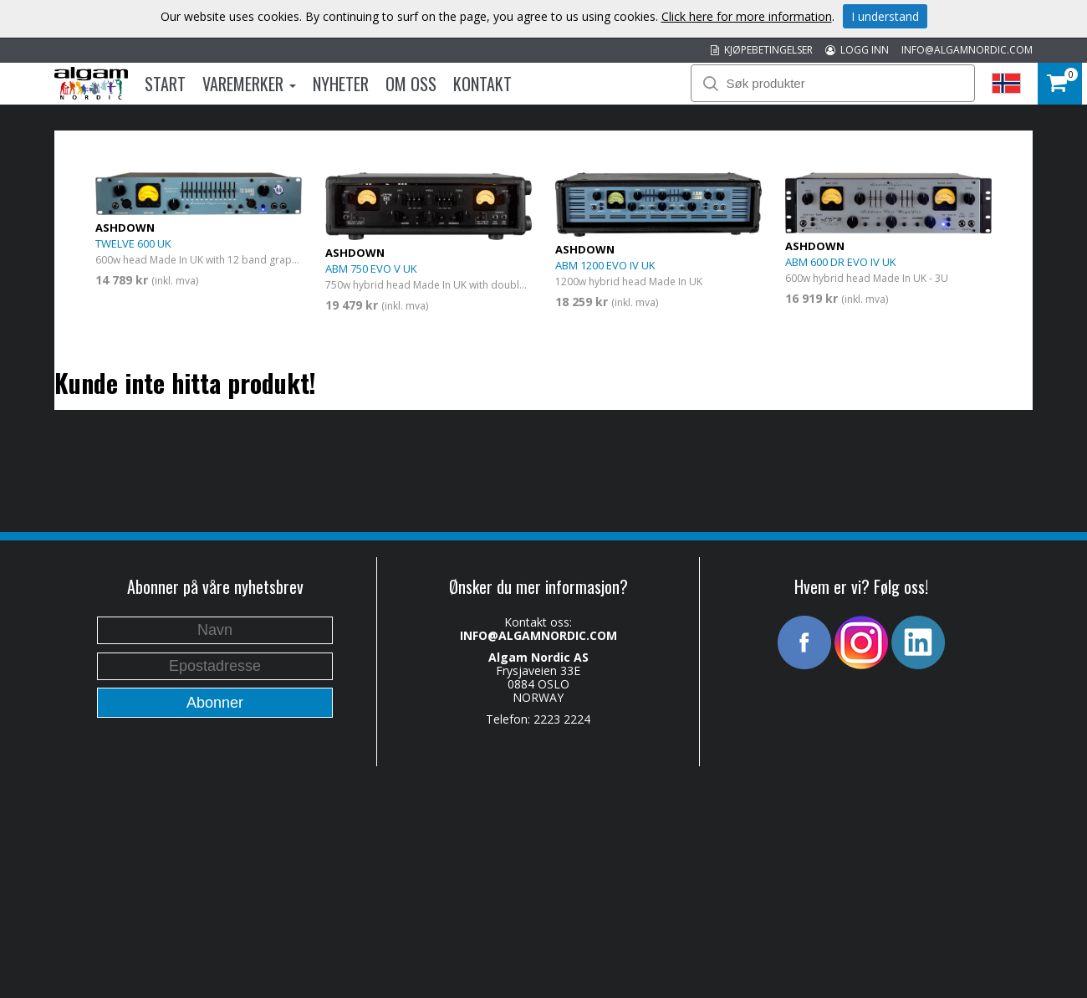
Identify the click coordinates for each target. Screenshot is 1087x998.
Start (165, 83)
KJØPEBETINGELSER (762, 50)
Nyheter (341, 83)
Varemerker (249, 83)
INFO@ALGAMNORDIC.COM (967, 50)
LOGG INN (857, 50)
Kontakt (482, 83)
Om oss (410, 83)
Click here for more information (746, 16)
